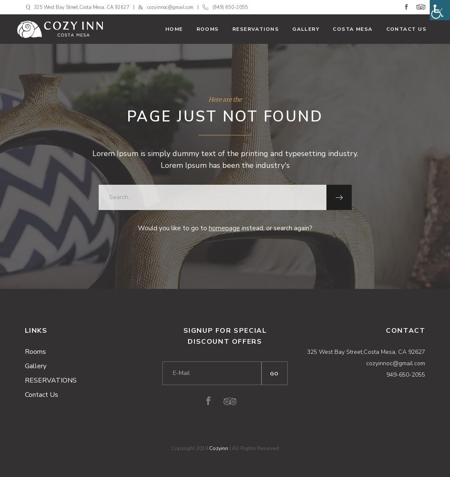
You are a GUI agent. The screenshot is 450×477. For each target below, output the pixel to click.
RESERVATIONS (51, 380)
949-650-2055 (405, 375)
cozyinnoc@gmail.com (170, 7)
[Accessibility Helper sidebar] (440, 10)
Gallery (35, 366)
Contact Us (41, 394)
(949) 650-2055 (230, 7)
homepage (224, 228)
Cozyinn (218, 448)
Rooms (35, 351)
